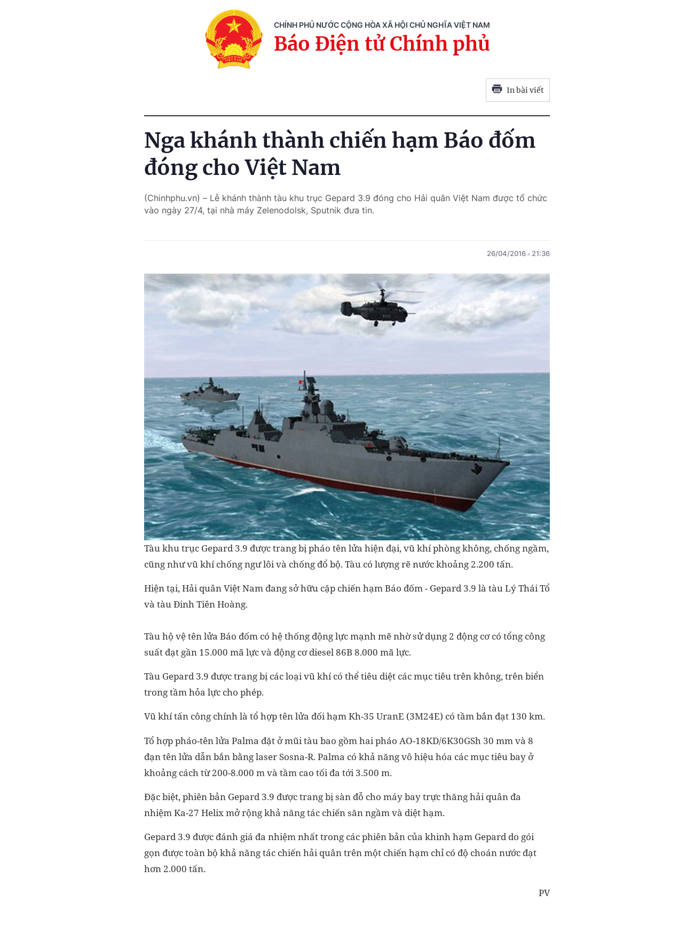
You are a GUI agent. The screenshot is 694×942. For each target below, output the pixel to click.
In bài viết (518, 90)
